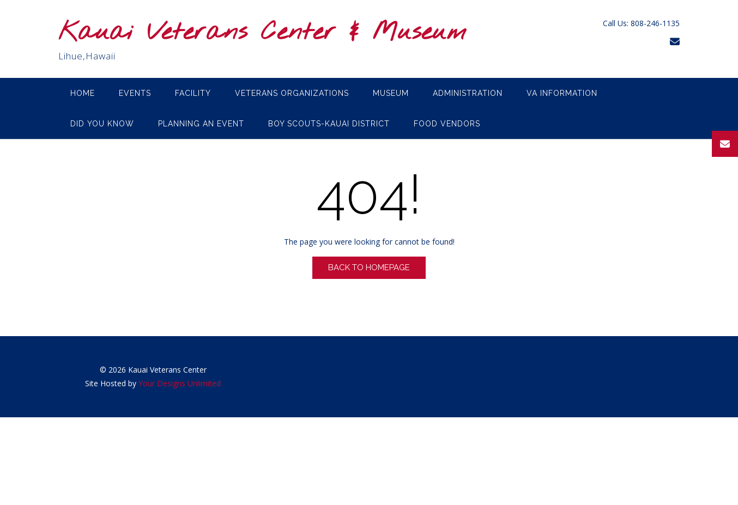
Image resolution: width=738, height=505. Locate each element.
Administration (468, 93)
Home (82, 93)
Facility (193, 93)
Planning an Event (201, 123)
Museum (391, 93)
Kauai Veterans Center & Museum (262, 33)
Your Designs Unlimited (179, 383)
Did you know (102, 123)
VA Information (562, 93)
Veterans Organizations (292, 93)
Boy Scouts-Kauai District (329, 123)
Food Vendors (447, 123)
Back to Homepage (369, 267)
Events (135, 93)
